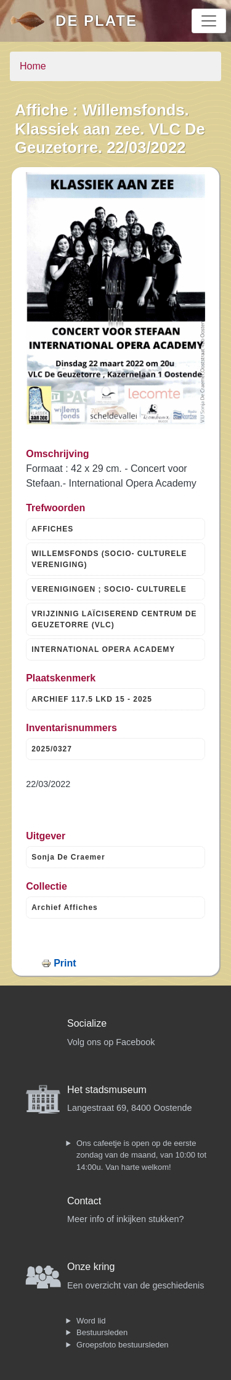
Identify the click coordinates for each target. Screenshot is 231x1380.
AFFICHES (52, 529)
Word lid (90, 1320)
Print (65, 963)
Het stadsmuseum (107, 1089)
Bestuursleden (102, 1332)
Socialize (87, 1023)
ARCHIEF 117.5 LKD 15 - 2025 (91, 699)
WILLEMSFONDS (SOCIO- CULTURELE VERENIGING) (109, 559)
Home (33, 66)
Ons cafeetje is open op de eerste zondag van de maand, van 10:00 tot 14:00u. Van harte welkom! (141, 1155)
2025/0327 (51, 749)
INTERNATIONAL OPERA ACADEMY (103, 649)
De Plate (96, 20)
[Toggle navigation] (209, 21)
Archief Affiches (64, 907)
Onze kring (91, 1266)
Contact (84, 1201)
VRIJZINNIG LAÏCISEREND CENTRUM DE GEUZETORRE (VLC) (114, 619)
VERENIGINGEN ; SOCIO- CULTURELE (108, 589)
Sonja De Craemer (68, 857)
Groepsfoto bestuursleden (122, 1344)
